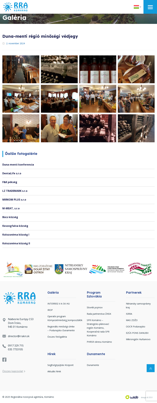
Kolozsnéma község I (15, 234)
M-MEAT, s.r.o (11, 208)
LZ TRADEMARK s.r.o (14, 191)
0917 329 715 (16, 345)
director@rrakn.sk (18, 336)
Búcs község (10, 217)
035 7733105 (15, 349)
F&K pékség (9, 182)
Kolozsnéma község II (16, 243)
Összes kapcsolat (13, 371)
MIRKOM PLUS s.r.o (14, 199)
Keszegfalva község (15, 226)
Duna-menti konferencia (18, 164)
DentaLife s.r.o (11, 173)
